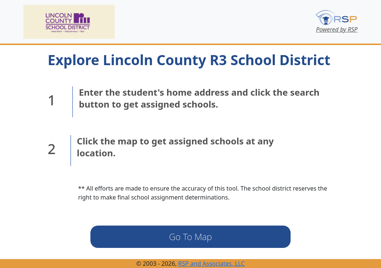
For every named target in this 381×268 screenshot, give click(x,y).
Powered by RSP (337, 29)
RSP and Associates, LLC (211, 263)
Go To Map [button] (190, 236)
